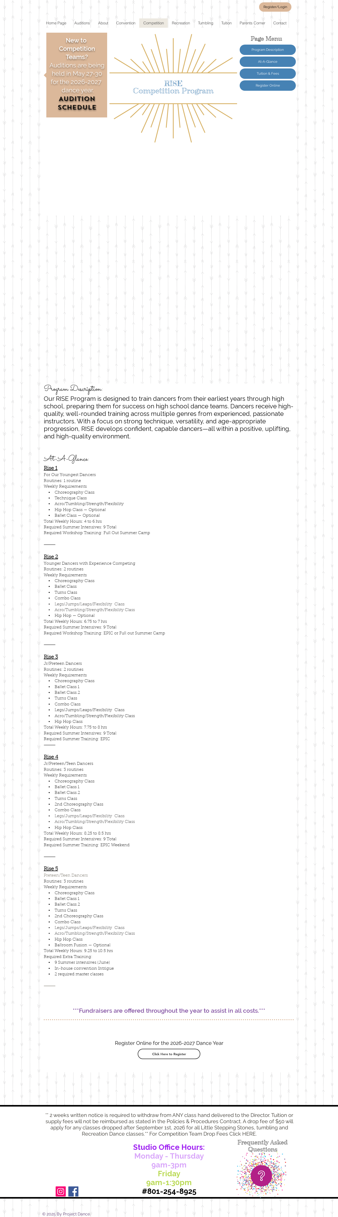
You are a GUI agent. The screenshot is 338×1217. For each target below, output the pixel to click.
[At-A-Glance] (268, 62)
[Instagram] (61, 1191)
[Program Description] (268, 50)
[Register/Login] (275, 7)
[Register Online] (268, 85)
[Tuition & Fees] (268, 73)
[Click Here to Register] (169, 1054)
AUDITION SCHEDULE (77, 103)
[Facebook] (73, 1191)
